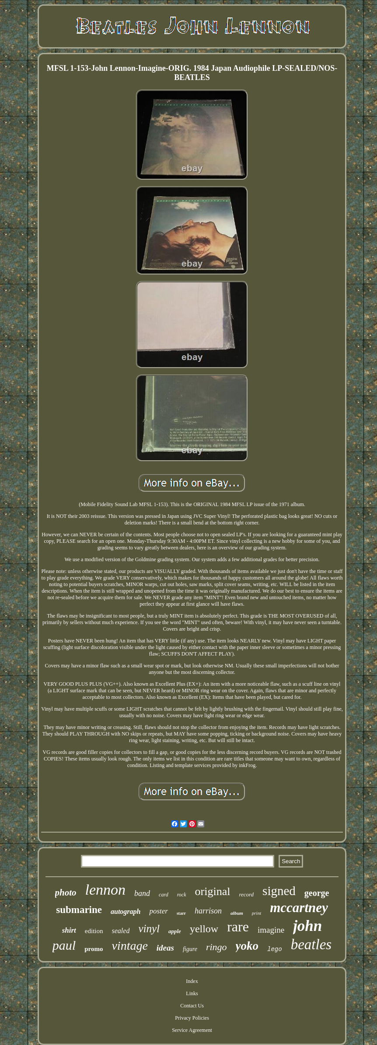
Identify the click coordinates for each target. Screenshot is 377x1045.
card (163, 895)
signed (279, 891)
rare (238, 926)
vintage (129, 945)
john (307, 925)
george (316, 893)
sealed (121, 930)
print (256, 913)
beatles (311, 944)
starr (181, 913)
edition (94, 930)
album (236, 913)
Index (192, 981)
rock (181, 895)
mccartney (299, 907)
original (212, 891)
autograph (125, 911)
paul (64, 945)
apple (174, 931)
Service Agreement (192, 1030)
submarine (79, 909)
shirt (69, 930)
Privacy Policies (192, 1018)
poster (158, 911)
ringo (216, 946)
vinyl (149, 928)
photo (66, 892)
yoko (247, 945)
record (246, 894)
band (142, 893)
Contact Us (192, 1006)
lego (274, 949)
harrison (208, 910)
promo (93, 948)
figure (190, 949)
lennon (105, 890)
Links (192, 993)
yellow (204, 928)
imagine (271, 929)
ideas (165, 947)
